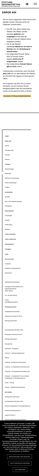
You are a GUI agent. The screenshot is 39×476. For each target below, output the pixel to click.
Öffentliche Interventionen (12, 178)
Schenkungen (8, 215)
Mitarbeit (7, 229)
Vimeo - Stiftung (9, 382)
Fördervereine (8, 224)
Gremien (7, 159)
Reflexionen (8, 173)
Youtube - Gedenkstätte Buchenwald (15, 387)
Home (7, 136)
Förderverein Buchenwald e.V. (13, 410)
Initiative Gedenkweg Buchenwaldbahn (15, 419)
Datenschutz (8, 273)
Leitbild (7, 145)
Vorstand (7, 155)
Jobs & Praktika (10, 239)
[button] (17, 96)
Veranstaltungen (9, 169)
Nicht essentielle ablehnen (20, 463)
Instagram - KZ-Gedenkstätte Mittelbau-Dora (17, 371)
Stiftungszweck (9, 150)
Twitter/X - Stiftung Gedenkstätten (14, 353)
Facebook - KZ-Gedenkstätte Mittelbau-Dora (17, 367)
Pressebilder (8, 206)
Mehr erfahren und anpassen (19, 457)
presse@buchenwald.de (11, 302)
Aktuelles (7, 197)
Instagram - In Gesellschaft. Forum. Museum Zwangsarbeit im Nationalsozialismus (17, 377)
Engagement (9, 244)
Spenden (7, 220)
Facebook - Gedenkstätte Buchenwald (15, 362)
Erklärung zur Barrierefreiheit (12, 268)
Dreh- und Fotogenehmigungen (13, 201)
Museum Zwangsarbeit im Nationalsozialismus (17, 406)
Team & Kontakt (10, 234)
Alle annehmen (20, 469)
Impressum (8, 264)
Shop (6, 254)
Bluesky (7, 357)
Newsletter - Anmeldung (11, 348)
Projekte (7, 187)
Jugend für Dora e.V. (10, 415)
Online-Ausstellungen (11, 182)
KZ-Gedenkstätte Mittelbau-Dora (14, 401)
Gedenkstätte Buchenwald (12, 397)
